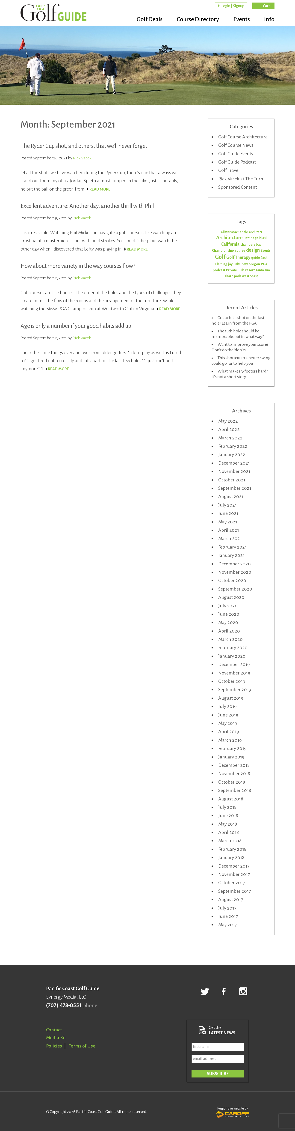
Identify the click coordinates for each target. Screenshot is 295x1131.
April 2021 (228, 530)
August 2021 (230, 496)
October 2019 (231, 681)
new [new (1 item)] (245, 264)
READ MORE (99, 189)
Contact (54, 1029)
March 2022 (230, 437)
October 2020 (232, 580)
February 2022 (232, 446)
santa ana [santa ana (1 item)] (263, 270)
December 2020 (234, 563)
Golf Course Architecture (243, 136)
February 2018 (232, 849)
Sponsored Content (237, 187)
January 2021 (231, 555)
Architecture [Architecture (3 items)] (229, 237)
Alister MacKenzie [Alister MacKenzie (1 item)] (234, 232)
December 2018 (234, 765)
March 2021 (230, 538)
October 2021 (231, 479)
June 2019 (228, 714)
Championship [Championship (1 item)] (223, 250)
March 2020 (230, 639)
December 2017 (233, 865)
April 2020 (229, 630)
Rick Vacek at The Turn (240, 178)
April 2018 (228, 832)
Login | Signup (232, 6)
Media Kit (56, 1037)
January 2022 (231, 454)
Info (269, 19)
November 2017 (234, 874)
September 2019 (234, 689)
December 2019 (234, 664)
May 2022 (228, 421)
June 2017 (228, 916)
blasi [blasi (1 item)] (263, 238)
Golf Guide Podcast (237, 161)
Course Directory (196, 19)
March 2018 (230, 840)
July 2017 (227, 907)
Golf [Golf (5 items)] (220, 257)
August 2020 (231, 597)
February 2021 (232, 546)
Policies (54, 1045)
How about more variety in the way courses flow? (78, 266)
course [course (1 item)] (240, 250)
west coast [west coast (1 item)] (250, 276)
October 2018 (231, 782)
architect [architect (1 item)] (255, 232)
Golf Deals (147, 19)
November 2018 (234, 773)
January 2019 (231, 756)
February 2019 (232, 748)
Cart (266, 6)
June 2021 (228, 513)
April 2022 (229, 429)
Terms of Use (82, 1045)
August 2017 (230, 899)
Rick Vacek (82, 158)
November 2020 (234, 572)
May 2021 (227, 521)
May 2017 (227, 924)
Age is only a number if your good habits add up (76, 326)
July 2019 (227, 706)
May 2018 (227, 824)
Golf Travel (229, 170)
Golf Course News (235, 145)
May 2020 (228, 622)
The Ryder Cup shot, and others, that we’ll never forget (84, 146)
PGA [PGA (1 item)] (264, 264)
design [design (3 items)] (253, 250)
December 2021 (234, 463)
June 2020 (228, 614)
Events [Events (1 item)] (266, 250)
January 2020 (231, 656)
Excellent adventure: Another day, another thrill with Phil (87, 206)
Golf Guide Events (235, 153)
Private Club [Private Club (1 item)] (235, 270)
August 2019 (230, 698)
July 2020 (228, 605)
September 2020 (235, 588)
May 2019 (227, 723)
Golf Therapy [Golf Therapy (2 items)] (238, 257)
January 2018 (231, 857)
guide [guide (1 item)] (255, 258)
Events (240, 19)
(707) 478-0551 (63, 1005)
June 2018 (228, 815)
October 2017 (231, 882)
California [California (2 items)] (230, 244)
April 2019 (228, 731)
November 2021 (234, 471)
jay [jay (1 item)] (230, 264)
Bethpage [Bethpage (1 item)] (251, 238)
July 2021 (227, 504)
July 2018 (227, 807)
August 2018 (230, 798)
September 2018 (234, 790)
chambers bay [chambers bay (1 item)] (250, 244)
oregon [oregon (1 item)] (254, 264)
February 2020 (233, 647)
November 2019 (234, 672)
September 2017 (234, 891)
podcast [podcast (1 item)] (219, 270)
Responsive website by (232, 1112)
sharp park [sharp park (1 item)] (233, 276)
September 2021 (234, 488)
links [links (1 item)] (237, 264)
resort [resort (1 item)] (250, 270)
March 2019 (230, 740)
